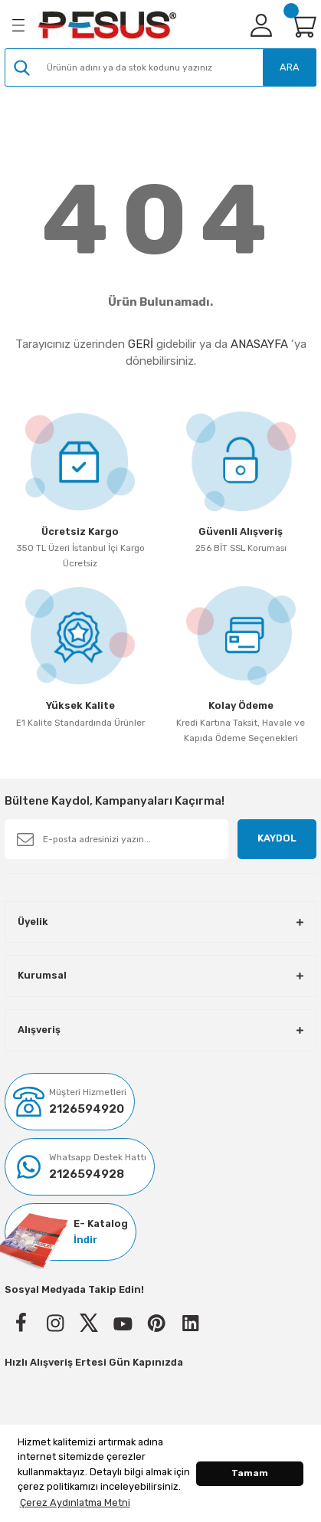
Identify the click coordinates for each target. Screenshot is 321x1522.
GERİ (140, 344)
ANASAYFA (259, 344)
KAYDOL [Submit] (276, 838)
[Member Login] (261, 25)
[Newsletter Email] (116, 839)
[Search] (160, 67)
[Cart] (302, 25)
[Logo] (107, 25)
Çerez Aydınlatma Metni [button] (75, 1502)
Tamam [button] (249, 1473)
